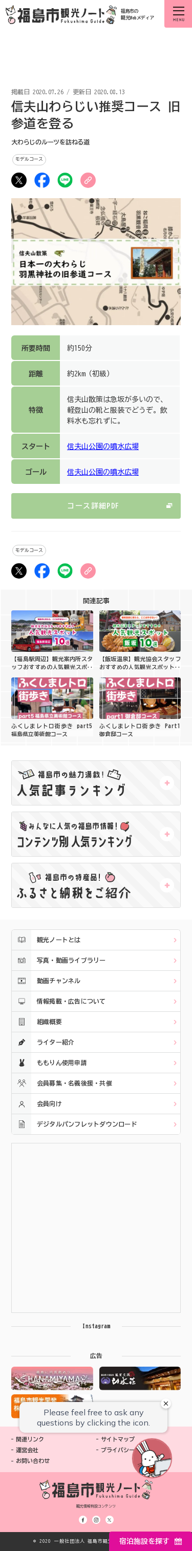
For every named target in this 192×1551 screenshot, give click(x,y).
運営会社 (27, 1450)
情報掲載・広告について (59, 1001)
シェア (42, 180)
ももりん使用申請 (49, 1063)
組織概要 (37, 1022)
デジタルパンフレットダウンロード (74, 1124)
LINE (65, 180)
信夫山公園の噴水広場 (103, 446)
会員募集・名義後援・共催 (62, 1083)
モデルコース (29, 159)
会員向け (37, 1104)
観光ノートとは (46, 940)
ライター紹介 (43, 1042)
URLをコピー (88, 180)
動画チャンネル (46, 981)
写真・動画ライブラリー (59, 960)
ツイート (19, 180)
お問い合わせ (33, 1460)
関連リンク (30, 1439)
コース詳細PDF (93, 505)
